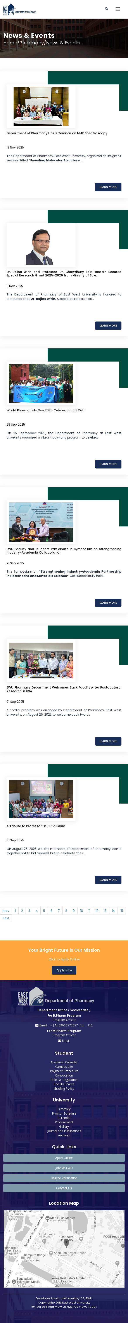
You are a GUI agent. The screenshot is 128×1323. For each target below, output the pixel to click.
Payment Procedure (64, 1071)
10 (81, 911)
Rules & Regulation (64, 1080)
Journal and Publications (64, 1131)
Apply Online (64, 1158)
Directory (64, 1109)
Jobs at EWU (64, 1168)
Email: (64, 1040)
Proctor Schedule (64, 1113)
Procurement (64, 1122)
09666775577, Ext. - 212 (74, 1025)
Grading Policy (64, 1088)
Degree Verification (64, 1178)
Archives (64, 1135)
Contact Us (64, 1188)
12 (97, 911)
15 (121, 911)
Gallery (64, 1126)
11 (89, 911)
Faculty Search (64, 1084)
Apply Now (64, 970)
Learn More (108, 187)
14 (113, 911)
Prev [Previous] (6, 911)
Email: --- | (45, 1025)
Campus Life (64, 1066)
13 (105, 911)
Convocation (64, 1075)
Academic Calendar (64, 1062)
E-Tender (64, 1118)
